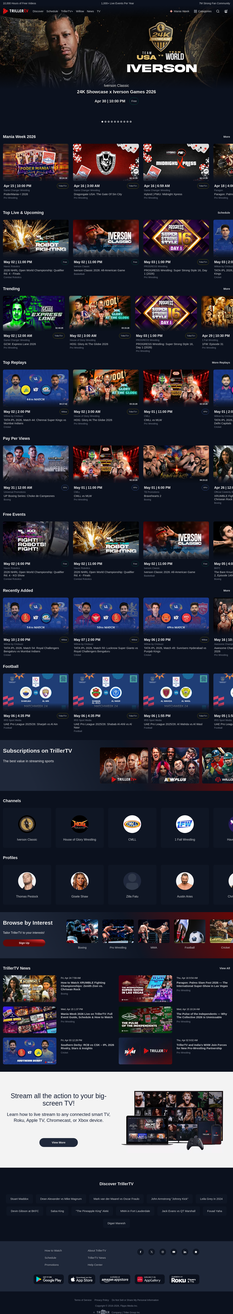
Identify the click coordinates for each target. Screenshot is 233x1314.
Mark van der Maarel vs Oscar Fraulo (116, 1198)
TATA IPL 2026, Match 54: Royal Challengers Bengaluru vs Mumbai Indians (31, 649)
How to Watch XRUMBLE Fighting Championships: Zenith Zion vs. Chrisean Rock (83, 986)
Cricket (217, 277)
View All (225, 968)
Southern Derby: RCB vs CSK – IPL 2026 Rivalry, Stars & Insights (87, 1046)
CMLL (147, 416)
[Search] (218, 11)
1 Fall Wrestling (210, 340)
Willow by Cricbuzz (13, 416)
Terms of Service (83, 1300)
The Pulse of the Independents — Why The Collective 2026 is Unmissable (202, 1015)
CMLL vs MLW (153, 419)
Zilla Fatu (132, 896)
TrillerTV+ (67, 11)
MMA (154, 947)
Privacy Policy (101, 1300)
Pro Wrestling (11, 198)
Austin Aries (185, 896)
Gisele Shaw (79, 896)
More (226, 136)
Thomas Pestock (27, 896)
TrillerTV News (17, 968)
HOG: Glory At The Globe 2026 (89, 344)
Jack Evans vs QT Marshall (178, 1211)
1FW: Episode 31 (212, 344)
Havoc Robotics (12, 266)
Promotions (52, 1264)
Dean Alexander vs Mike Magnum (61, 1198)
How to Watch (53, 1250)
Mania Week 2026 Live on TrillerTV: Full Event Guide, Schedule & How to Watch (87, 1015)
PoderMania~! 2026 (16, 194)
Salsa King (57, 1211)
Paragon (218, 190)
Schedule (52, 11)
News (90, 11)
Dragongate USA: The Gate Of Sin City (98, 194)
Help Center (95, 1264)
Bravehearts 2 (152, 495)
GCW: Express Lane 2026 (20, 344)
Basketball (79, 274)
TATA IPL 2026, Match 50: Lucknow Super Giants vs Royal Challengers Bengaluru (106, 649)
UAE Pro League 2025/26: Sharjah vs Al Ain (31, 724)
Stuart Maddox (19, 1198)
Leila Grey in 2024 (211, 1198)
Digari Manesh (117, 1223)
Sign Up (24, 942)
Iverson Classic (82, 266)
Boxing (7, 499)
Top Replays (14, 362)
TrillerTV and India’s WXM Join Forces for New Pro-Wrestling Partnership (202, 1046)
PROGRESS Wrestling (155, 266)
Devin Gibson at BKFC (25, 1211)
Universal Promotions (15, 492)
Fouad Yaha (214, 1211)
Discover (38, 11)
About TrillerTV (97, 1250)
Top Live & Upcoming (23, 212)
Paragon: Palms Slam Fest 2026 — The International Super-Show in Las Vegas (202, 984)
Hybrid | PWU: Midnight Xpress (163, 194)
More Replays (221, 362)
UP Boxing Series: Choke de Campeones (29, 495)
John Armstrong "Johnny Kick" (169, 1198)
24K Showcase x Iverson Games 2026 (116, 91)
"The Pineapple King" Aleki (92, 1211)
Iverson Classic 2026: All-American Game (99, 270)
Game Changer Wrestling (17, 190)
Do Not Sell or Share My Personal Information (135, 1300)
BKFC (217, 568)
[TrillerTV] (15, 11)
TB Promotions (151, 492)
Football (8, 728)
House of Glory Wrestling (83, 340)
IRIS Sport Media (12, 720)
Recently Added (18, 590)
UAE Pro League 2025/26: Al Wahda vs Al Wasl (173, 724)
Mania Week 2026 (19, 136)
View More (58, 1142)
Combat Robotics (12, 277)
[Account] (226, 11)
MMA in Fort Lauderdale (135, 1211)
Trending (11, 288)
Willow (80, 11)
